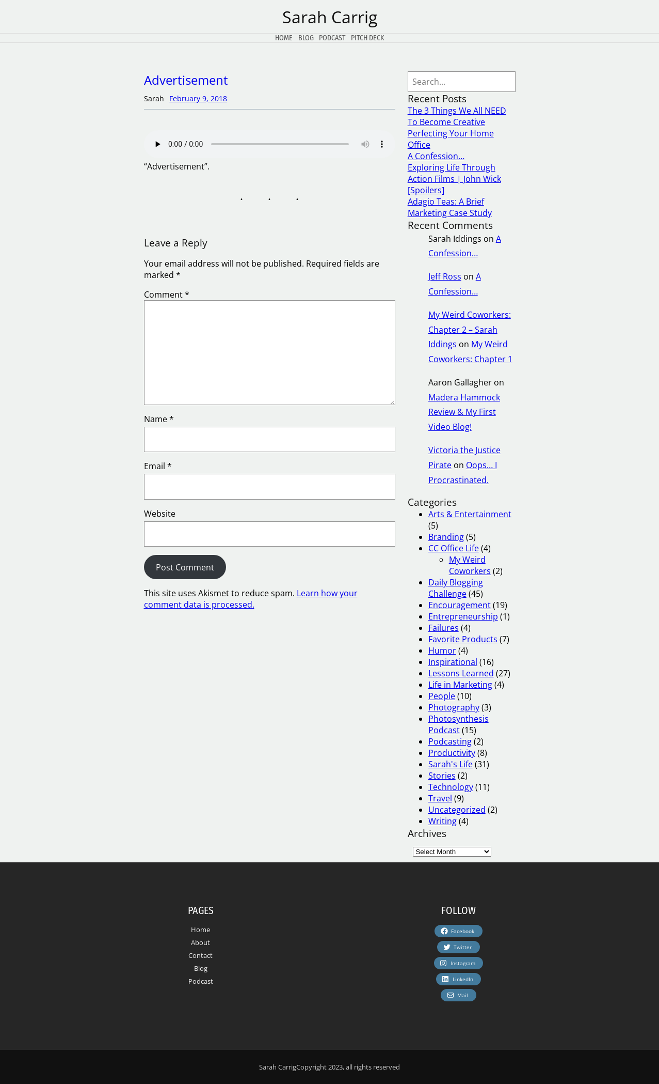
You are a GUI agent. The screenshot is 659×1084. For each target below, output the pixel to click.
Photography (453, 707)
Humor (442, 650)
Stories (442, 775)
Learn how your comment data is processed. (251, 598)
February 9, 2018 (198, 98)
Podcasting (450, 741)
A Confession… (436, 156)
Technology (450, 787)
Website (159, 513)
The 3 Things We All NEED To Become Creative (457, 116)
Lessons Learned (461, 673)
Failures (443, 627)
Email (158, 466)
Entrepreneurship (463, 616)
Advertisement (186, 79)
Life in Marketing (460, 684)
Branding (446, 537)
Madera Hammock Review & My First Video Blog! (464, 412)
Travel (440, 798)
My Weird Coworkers (470, 565)
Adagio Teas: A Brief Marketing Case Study (450, 207)
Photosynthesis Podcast (458, 724)
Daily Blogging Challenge (455, 588)
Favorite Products (462, 639)
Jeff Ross (444, 276)
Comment (166, 294)
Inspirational (452, 662)
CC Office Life (453, 548)
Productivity (451, 752)
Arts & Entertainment (469, 514)
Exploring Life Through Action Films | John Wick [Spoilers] (454, 179)
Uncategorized (457, 809)
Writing (442, 821)
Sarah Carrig (329, 17)
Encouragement (459, 605)
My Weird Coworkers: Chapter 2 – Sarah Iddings (469, 329)
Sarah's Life (450, 764)
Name (159, 419)
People (441, 696)
